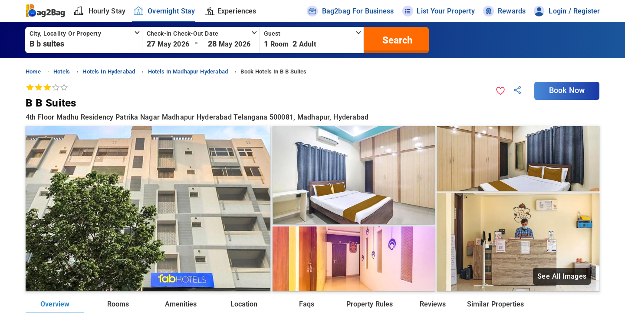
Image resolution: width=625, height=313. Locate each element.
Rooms (118, 304)
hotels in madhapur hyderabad (188, 71)
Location (243, 304)
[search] (396, 40)
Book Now (567, 90)
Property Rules (369, 304)
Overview (54, 304)
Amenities (181, 304)
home (33, 71)
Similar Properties (495, 304)
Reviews (433, 304)
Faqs (306, 304)
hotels (61, 71)
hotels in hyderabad (108, 71)
